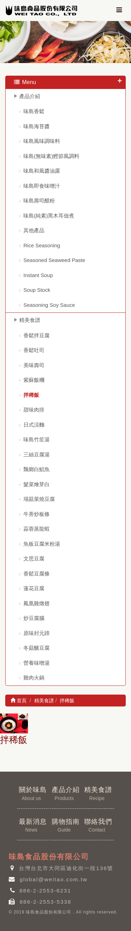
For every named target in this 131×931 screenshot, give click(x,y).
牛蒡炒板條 (36, 514)
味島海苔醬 (36, 126)
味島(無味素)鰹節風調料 (51, 156)
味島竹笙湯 (36, 439)
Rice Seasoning (41, 245)
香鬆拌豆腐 (36, 335)
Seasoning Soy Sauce (49, 305)
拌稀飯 (31, 395)
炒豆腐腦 (33, 618)
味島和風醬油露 (41, 171)
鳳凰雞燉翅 (36, 603)
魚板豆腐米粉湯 (41, 544)
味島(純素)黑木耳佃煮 (48, 216)
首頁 (18, 700)
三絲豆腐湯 (36, 454)
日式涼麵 (33, 425)
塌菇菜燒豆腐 (39, 499)
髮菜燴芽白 (36, 484)
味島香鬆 (33, 111)
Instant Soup (38, 275)
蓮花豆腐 (33, 588)
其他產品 (33, 230)
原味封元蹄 (36, 633)
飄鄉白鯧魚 (36, 469)
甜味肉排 (33, 410)
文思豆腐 (33, 558)
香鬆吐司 (33, 350)
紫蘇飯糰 (33, 380)
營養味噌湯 (36, 663)
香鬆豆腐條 (36, 574)
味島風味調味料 (41, 141)
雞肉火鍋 (33, 678)
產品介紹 (29, 96)
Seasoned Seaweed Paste (54, 260)
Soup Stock (36, 290)
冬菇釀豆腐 (36, 648)
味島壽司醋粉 (39, 201)
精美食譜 (29, 320)
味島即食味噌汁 (41, 186)
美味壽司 (33, 365)
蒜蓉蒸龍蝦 (36, 529)
